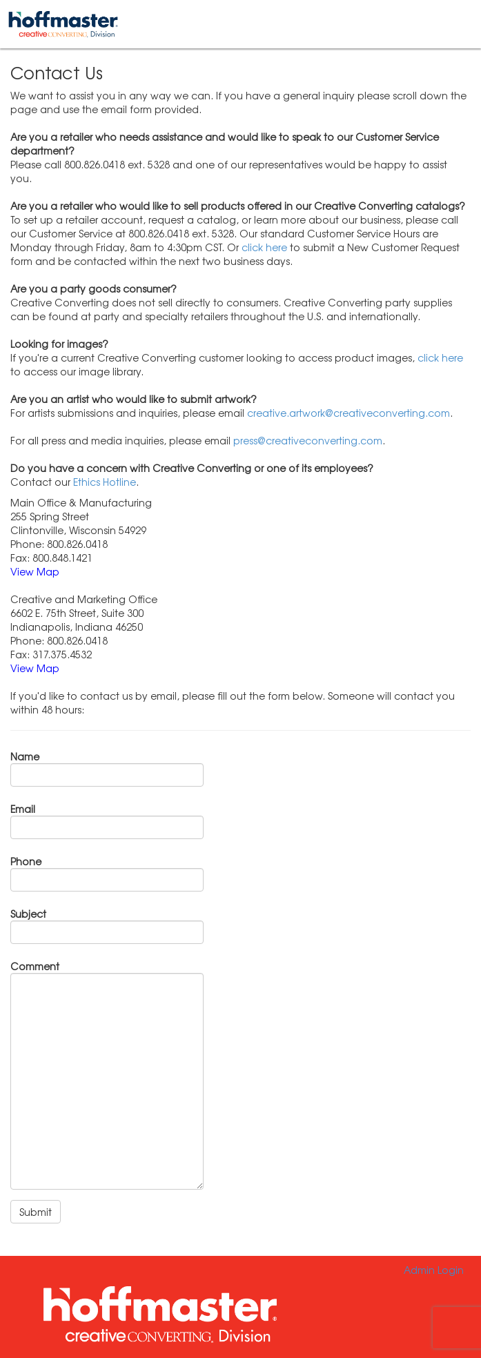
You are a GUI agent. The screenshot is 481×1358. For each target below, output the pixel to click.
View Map (34, 571)
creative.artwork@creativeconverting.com (348, 413)
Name (24, 756)
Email (22, 809)
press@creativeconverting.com (307, 440)
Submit (35, 1212)
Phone (25, 861)
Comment (34, 966)
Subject (28, 914)
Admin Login (434, 1270)
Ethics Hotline (104, 482)
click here (264, 247)
